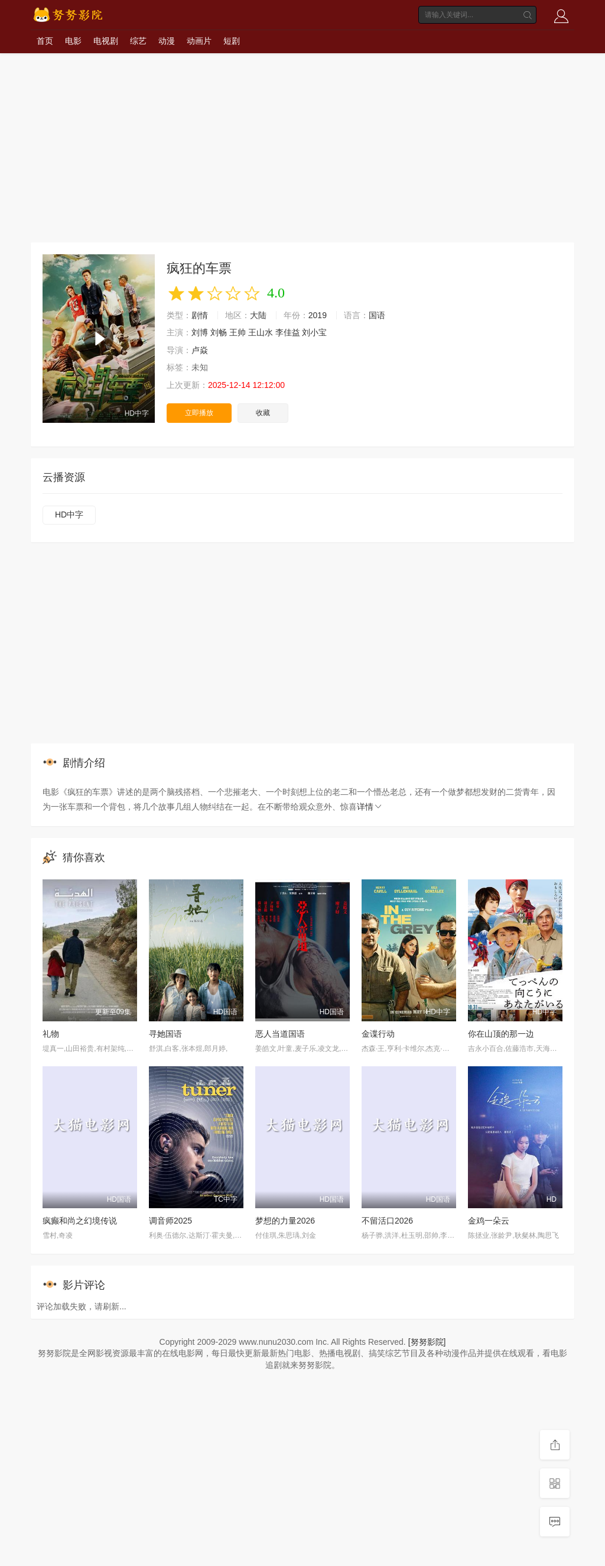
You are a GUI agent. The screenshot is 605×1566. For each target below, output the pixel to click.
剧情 (199, 315)
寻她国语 (165, 1033)
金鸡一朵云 (488, 1220)
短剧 (231, 41)
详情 (370, 806)
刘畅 (218, 332)
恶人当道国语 (280, 1033)
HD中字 (69, 514)
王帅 (237, 332)
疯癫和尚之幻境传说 (80, 1220)
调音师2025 (170, 1220)
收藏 (263, 413)
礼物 (51, 1033)
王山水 (260, 332)
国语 (377, 315)
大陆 (258, 315)
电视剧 (105, 41)
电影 (73, 41)
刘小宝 (314, 332)
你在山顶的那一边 (501, 1033)
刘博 (199, 332)
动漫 (166, 41)
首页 (45, 41)
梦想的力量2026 (285, 1220)
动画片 (199, 41)
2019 (317, 315)
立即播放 (199, 413)
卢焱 (199, 350)
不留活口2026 (387, 1220)
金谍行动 (378, 1033)
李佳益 (287, 332)
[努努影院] (427, 1342)
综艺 (138, 41)
